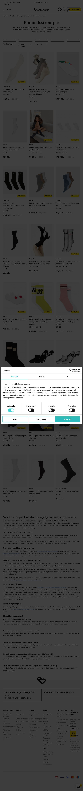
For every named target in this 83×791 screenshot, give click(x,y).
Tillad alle (67, 419)
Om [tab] (68, 376)
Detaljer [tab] (41, 376)
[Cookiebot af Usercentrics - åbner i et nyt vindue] (71, 370)
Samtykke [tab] (14, 376)
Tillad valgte (41, 419)
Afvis (15, 419)
